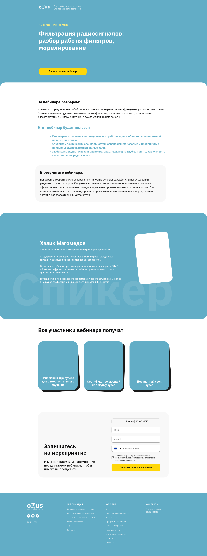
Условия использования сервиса (81, 517)
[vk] (28, 516)
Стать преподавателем (116, 534)
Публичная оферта (75, 521)
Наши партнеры (113, 530)
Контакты (71, 530)
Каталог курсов (113, 517)
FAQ (68, 526)
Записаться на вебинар (63, 71)
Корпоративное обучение (117, 513)
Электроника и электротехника (67, 9)
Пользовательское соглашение (80, 509)
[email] (136, 439)
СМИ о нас (110, 542)
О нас (108, 509)
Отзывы (109, 538)
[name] (136, 430)
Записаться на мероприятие (136, 467)
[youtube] (33, 516)
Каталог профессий (114, 526)
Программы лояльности (116, 521)
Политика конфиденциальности (80, 513)
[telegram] (37, 516)
